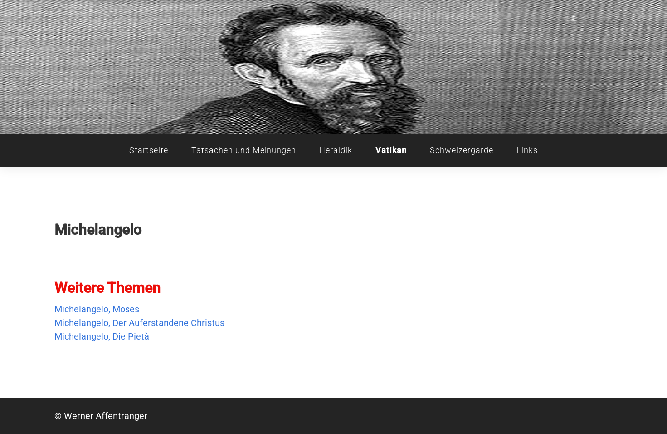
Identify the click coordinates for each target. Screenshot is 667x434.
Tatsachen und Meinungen (243, 150)
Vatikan (391, 150)
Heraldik (335, 150)
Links (527, 150)
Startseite (148, 150)
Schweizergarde (461, 150)
